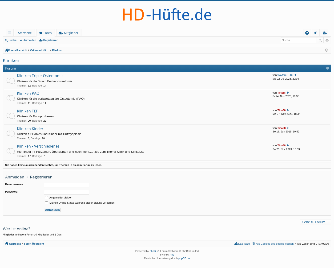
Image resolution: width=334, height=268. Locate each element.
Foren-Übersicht (18, 50)
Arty (172, 254)
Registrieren (50, 40)
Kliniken (130, 50)
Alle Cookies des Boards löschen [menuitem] (275, 243)
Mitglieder (71, 33)
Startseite (25, 33)
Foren (48, 33)
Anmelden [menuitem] (317, 34)
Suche (12, 40)
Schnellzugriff (10, 34)
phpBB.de (184, 258)
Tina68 (282, 92)
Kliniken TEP (27, 111)
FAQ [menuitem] (308, 34)
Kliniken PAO (28, 93)
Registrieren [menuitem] (325, 34)
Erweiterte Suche (327, 40)
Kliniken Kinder (30, 129)
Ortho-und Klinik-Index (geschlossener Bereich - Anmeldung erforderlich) (76, 50)
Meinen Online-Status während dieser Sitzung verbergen (79, 202)
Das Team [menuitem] (244, 243)
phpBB (153, 251)
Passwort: (11, 191)
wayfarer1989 (285, 75)
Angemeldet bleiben (58, 197)
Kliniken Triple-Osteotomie (40, 76)
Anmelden (29, 40)
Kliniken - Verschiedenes (38, 146)
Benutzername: (14, 184)
